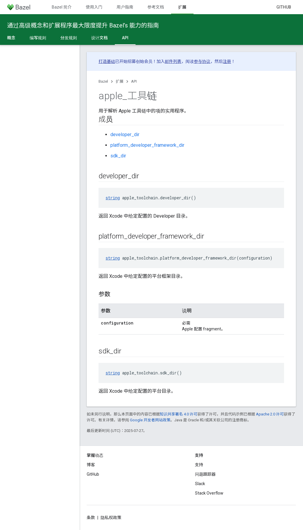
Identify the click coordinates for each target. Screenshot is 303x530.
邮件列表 (173, 61)
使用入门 (94, 7)
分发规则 (68, 37)
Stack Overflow (209, 493)
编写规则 (38, 37)
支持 (199, 464)
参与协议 (202, 61)
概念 (11, 37)
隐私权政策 (111, 517)
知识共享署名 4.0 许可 (178, 414)
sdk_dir (118, 156)
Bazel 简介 (62, 7)
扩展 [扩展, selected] (182, 7)
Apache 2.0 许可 (270, 414)
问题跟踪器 (205, 474)
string (113, 197)
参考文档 (155, 7)
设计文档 (99, 37)
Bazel (103, 81)
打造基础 (107, 61)
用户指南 (125, 7)
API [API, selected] (125, 37)
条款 (91, 517)
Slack (200, 483)
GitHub (283, 7)
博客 (91, 464)
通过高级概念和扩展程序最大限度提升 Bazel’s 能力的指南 (83, 25)
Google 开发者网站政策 (150, 420)
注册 (227, 61)
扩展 (119, 81)
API (134, 81)
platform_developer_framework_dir (147, 145)
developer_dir (124, 134)
